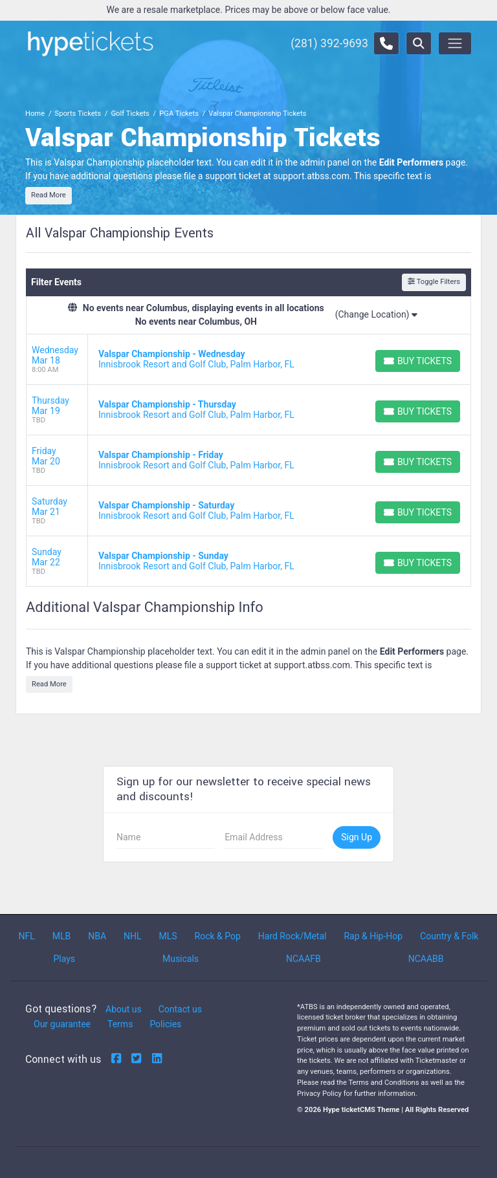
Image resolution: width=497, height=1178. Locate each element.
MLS (168, 936)
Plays (64, 959)
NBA (97, 936)
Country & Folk (449, 936)
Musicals (180, 959)
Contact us (180, 1009)
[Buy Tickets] (417, 361)
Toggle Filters (434, 282)
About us (123, 1009)
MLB (61, 936)
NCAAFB (303, 959)
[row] (248, 359)
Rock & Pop (218, 936)
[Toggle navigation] (455, 43)
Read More (48, 195)
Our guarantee (62, 1024)
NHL (133, 936)
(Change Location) (376, 314)
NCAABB (426, 959)
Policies (165, 1024)
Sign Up (356, 837)
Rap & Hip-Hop (373, 936)
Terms (120, 1024)
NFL (26, 936)
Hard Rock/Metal (292, 936)
